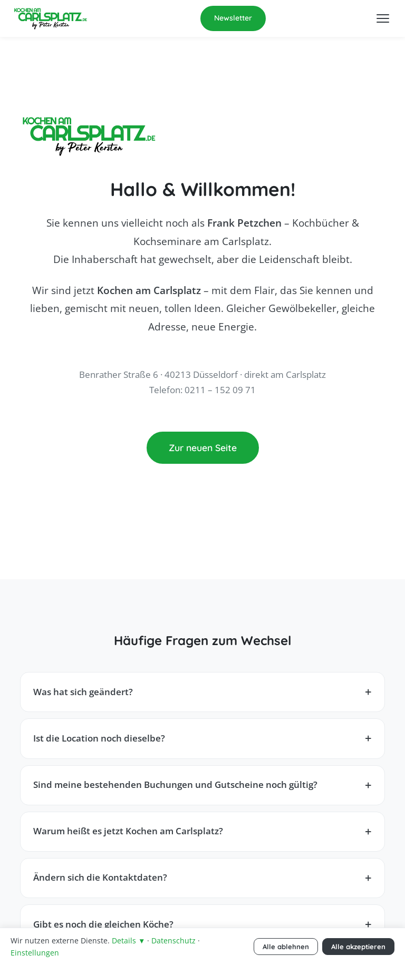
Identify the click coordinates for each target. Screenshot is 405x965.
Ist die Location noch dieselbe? (99, 738)
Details (128, 940)
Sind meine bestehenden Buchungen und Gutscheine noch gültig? (175, 784)
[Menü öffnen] (382, 18)
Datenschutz (173, 940)
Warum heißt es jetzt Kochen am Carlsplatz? (128, 831)
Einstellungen (35, 953)
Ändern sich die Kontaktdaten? (100, 877)
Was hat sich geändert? (83, 692)
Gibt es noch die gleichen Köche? (103, 924)
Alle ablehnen (286, 946)
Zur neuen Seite (203, 447)
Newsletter (233, 18)
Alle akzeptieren (358, 946)
